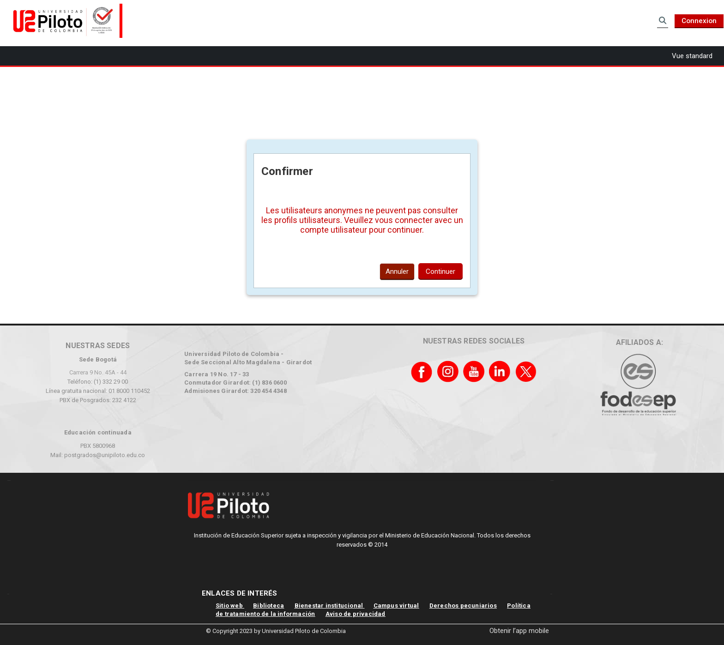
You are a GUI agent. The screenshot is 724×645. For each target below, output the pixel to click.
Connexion (699, 21)
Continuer (440, 271)
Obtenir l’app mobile (519, 631)
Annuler (397, 271)
